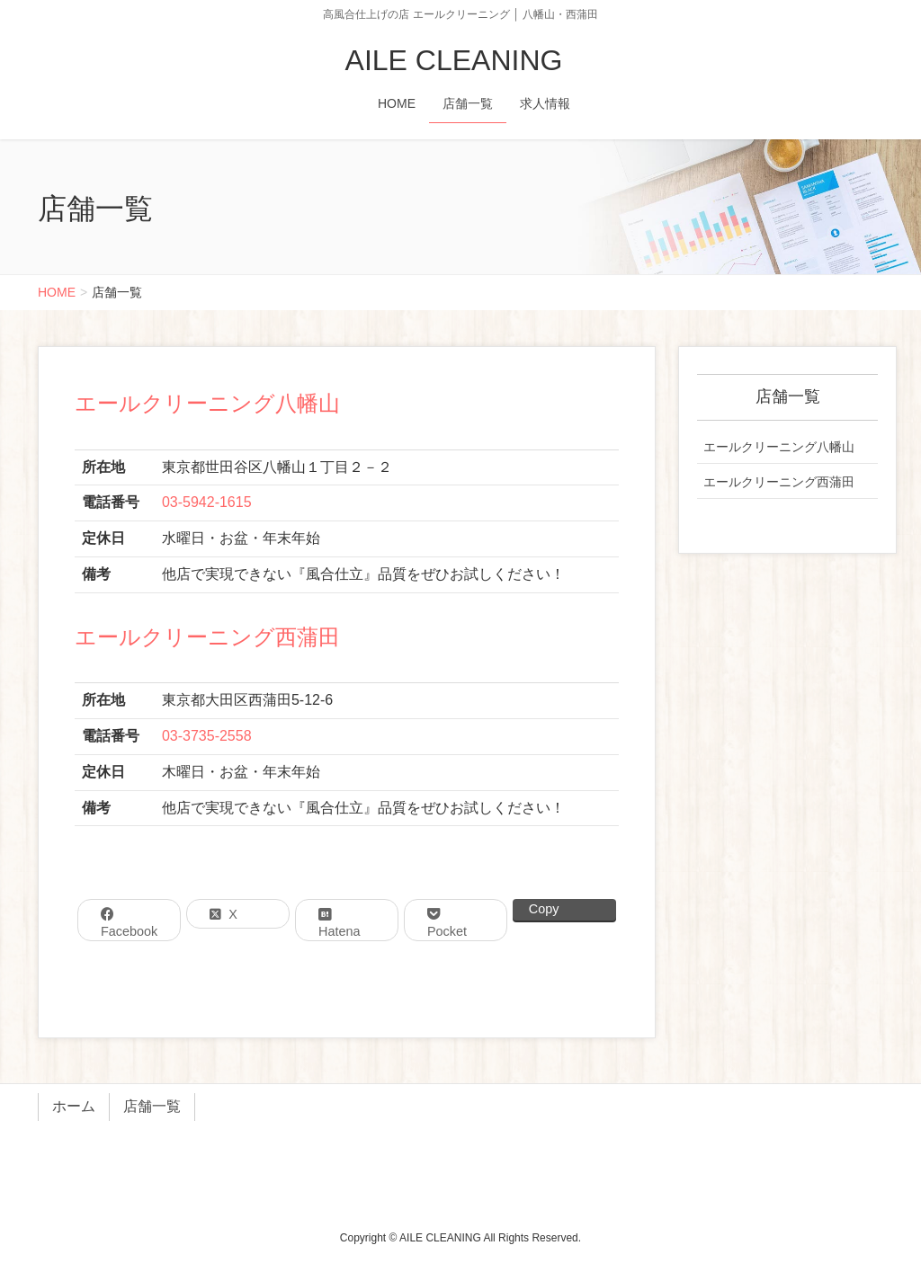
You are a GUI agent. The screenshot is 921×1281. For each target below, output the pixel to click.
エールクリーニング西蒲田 (207, 637)
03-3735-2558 (207, 735)
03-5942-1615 (207, 502)
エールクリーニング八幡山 (207, 403)
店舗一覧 (152, 1106)
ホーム (73, 1106)
